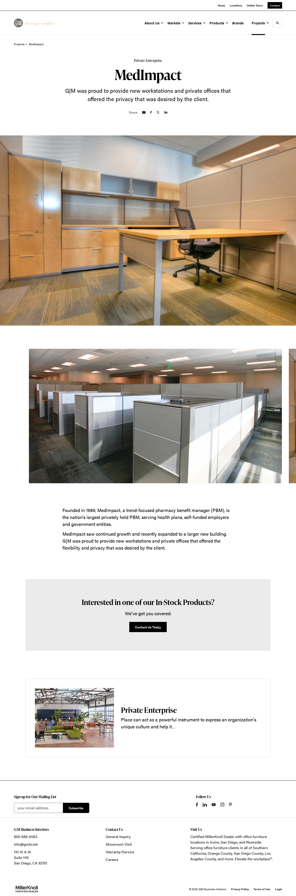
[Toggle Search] (277, 23)
